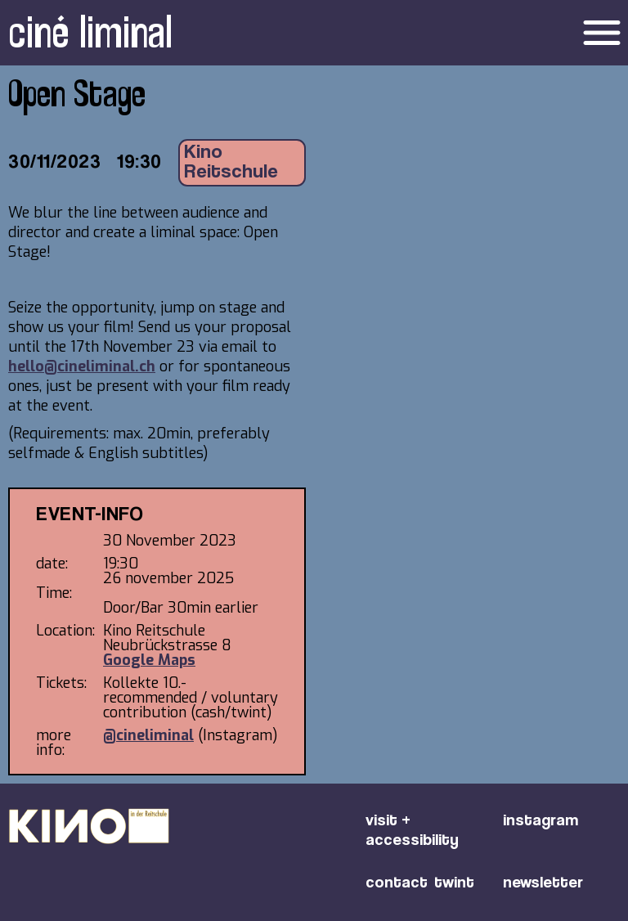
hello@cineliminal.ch (81, 366)
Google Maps (149, 660)
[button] (534, 32)
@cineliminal (148, 735)
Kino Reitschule (231, 162)
